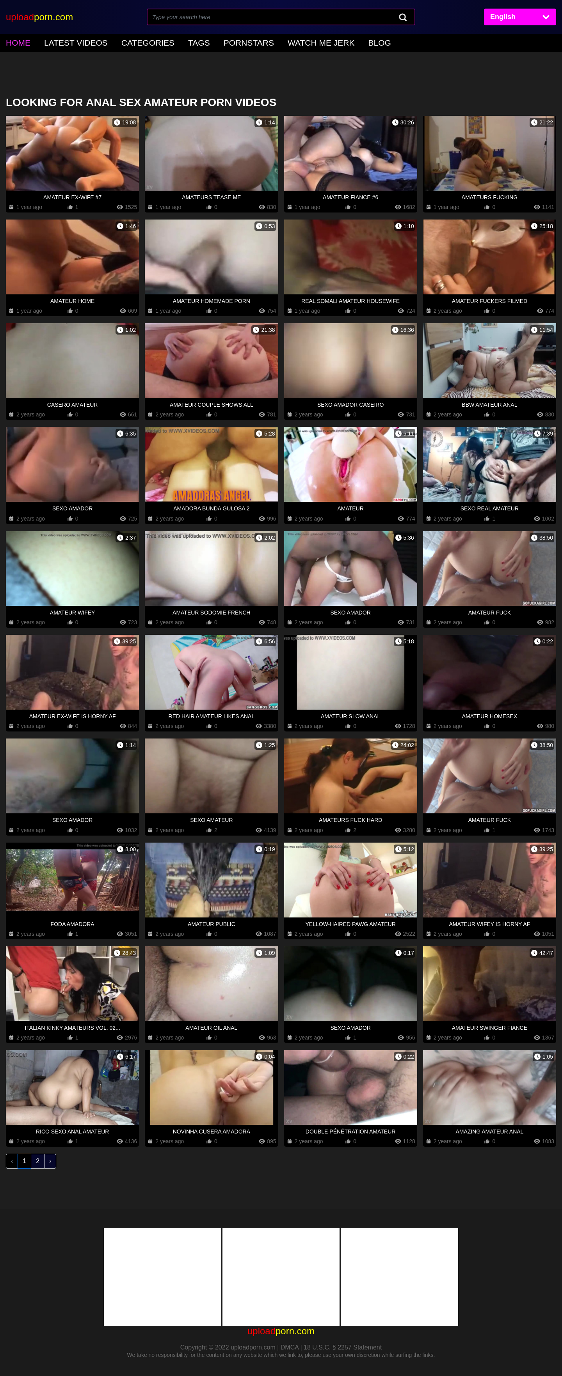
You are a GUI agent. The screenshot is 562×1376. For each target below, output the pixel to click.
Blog (309, 41)
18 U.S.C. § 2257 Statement (343, 1345)
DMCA (290, 1345)
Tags (163, 41)
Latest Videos (62, 41)
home (15, 41)
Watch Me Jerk (262, 41)
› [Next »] (50, 1158)
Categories (120, 41)
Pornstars (204, 41)
